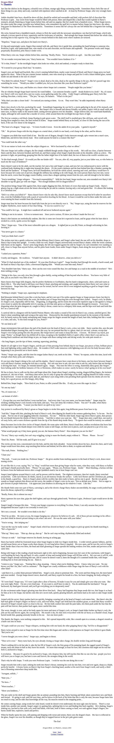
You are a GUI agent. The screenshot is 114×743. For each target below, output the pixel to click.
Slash (59, 732)
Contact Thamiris (57, 734)
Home (54, 732)
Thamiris (8, 4)
